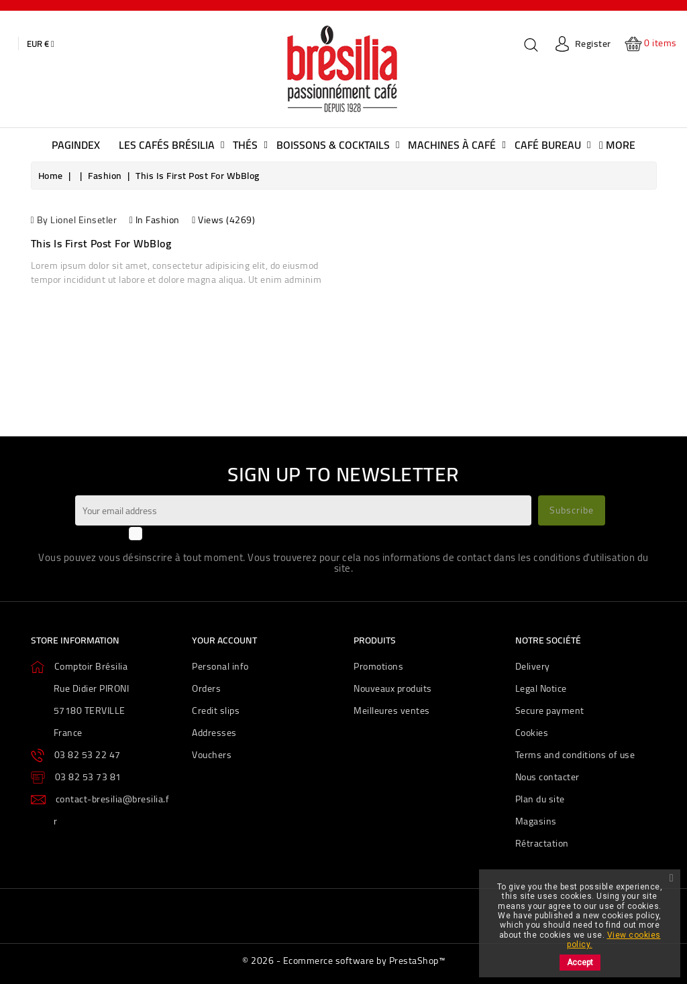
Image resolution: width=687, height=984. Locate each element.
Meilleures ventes (392, 710)
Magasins (536, 821)
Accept (580, 962)
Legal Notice (541, 688)
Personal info (220, 666)
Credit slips (216, 710)
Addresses (214, 732)
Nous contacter (547, 777)
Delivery (532, 666)
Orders (206, 688)
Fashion (163, 220)
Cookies (532, 732)
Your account (224, 640)
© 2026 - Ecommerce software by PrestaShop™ (343, 960)
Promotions (378, 666)
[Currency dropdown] (40, 43)
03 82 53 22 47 (87, 754)
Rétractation (542, 843)
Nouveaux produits (393, 688)
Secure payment (549, 710)
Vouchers (211, 754)
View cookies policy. (613, 939)
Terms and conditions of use (575, 754)
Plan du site (540, 799)
